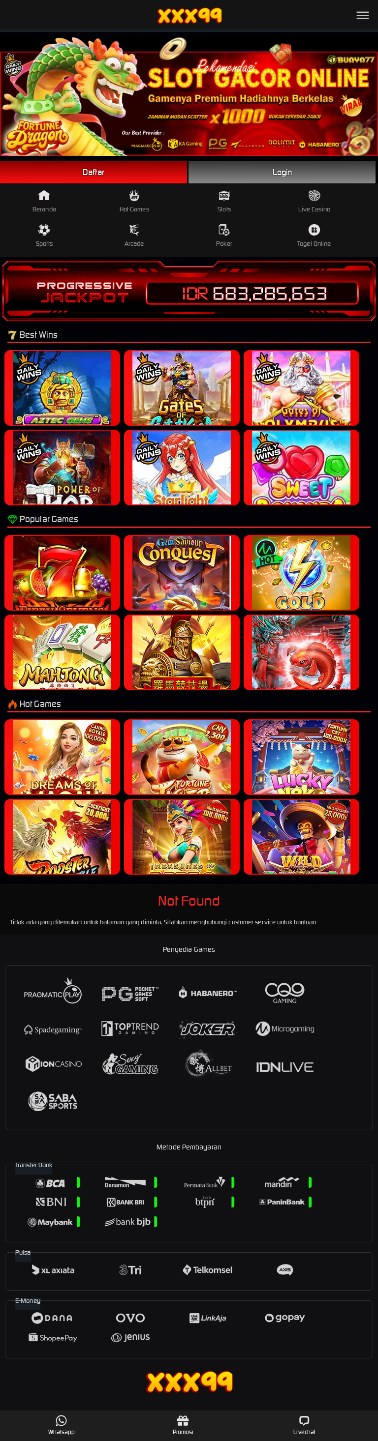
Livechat (304, 1425)
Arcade (134, 236)
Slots (224, 201)
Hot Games (134, 201)
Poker (224, 236)
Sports (44, 236)
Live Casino (314, 201)
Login (282, 172)
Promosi (183, 1425)
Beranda (44, 201)
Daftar (93, 172)
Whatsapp (61, 1425)
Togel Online (314, 236)
